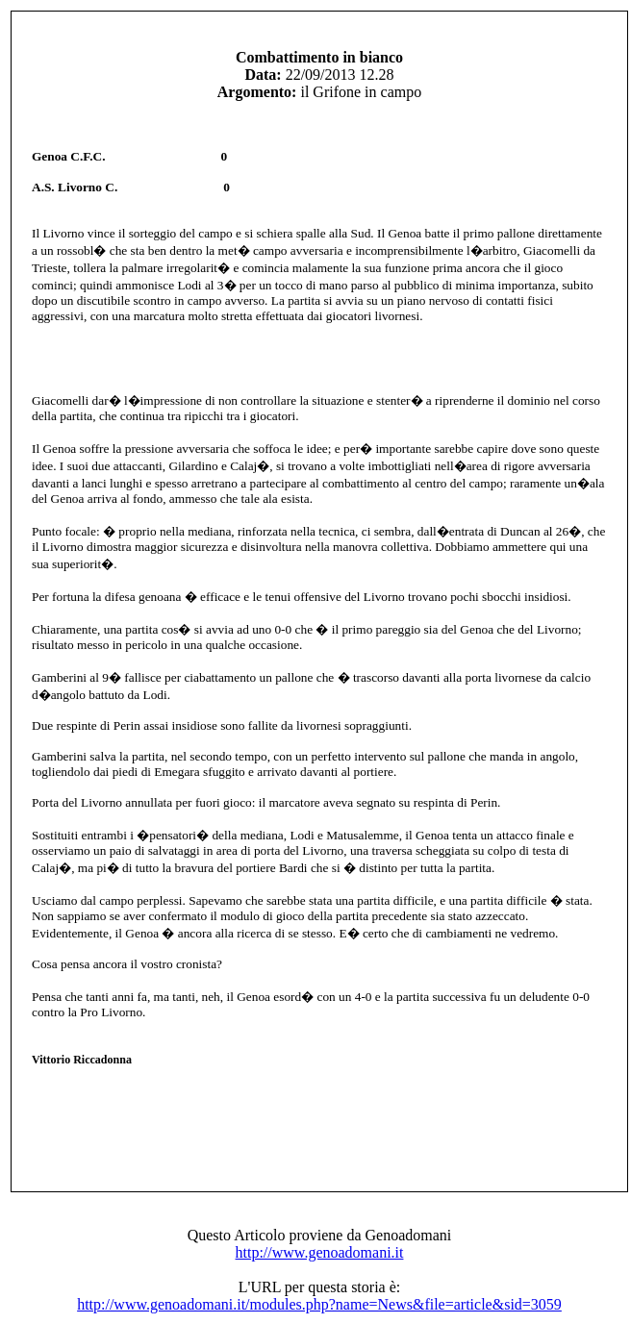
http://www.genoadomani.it (320, 1252)
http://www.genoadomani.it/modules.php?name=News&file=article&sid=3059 (319, 1304)
